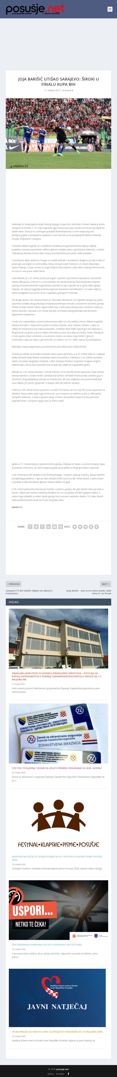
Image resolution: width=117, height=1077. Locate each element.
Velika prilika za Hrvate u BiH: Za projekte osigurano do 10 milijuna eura (57, 1031)
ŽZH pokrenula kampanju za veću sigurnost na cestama (47, 944)
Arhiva (51, 1073)
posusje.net (62, 1069)
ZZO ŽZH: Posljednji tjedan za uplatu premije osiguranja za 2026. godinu (57, 768)
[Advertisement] (58, 41)
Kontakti (60, 1073)
